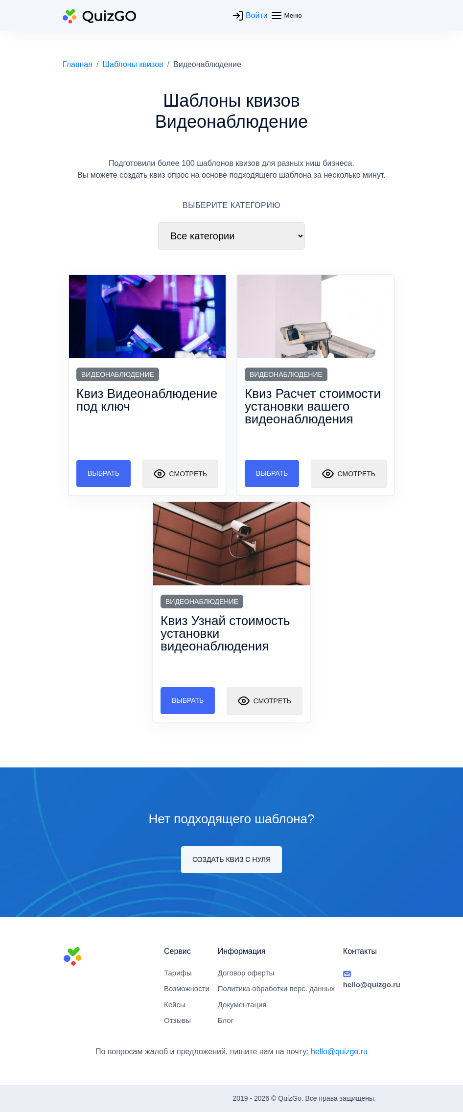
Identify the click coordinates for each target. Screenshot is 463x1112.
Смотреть (180, 474)
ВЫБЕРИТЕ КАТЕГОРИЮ (231, 205)
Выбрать (103, 473)
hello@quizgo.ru (339, 1051)
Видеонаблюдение (117, 374)
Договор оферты (246, 973)
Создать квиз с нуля (231, 859)
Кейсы (174, 1004)
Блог (225, 1020)
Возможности (186, 988)
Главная (78, 64)
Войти (250, 16)
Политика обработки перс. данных (276, 988)
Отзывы (177, 1020)
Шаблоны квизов (132, 64)
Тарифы (178, 973)
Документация (242, 1004)
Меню (286, 16)
